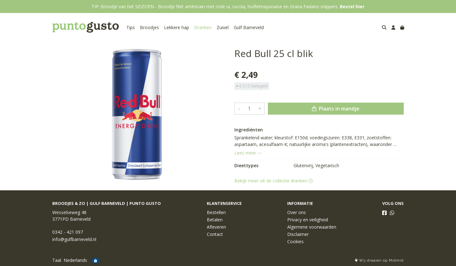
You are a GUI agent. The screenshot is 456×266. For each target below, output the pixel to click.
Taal (56, 260)
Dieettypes (246, 165)
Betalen (215, 220)
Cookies (295, 241)
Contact (215, 234)
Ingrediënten (248, 130)
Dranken (203, 27)
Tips (130, 27)
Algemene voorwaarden (311, 227)
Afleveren (216, 227)
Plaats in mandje (335, 108)
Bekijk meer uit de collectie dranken (273, 181)
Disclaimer (298, 234)
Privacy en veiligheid (307, 220)
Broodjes (149, 27)
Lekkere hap (176, 27)
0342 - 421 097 (67, 232)
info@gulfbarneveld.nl (74, 239)
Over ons (296, 212)
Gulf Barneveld (249, 27)
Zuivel (223, 27)
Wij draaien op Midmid (379, 260)
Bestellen (216, 212)
